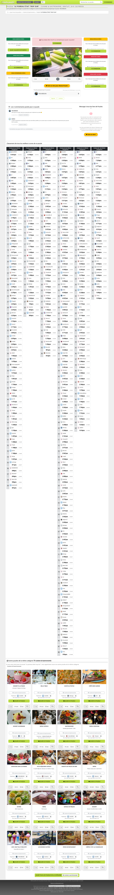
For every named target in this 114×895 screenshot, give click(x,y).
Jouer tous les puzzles (24, 2)
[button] (43, 2)
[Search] (91, 2)
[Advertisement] (57, 25)
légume (53, 98)
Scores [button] (37, 2)
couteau (61, 98)
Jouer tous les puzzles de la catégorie (57, 875)
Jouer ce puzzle (19, 701)
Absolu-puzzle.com (54, 891)
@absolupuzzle (56, 886)
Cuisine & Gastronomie (29, 12)
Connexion (108, 2)
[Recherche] (101, 2)
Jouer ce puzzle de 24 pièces (18, 50)
